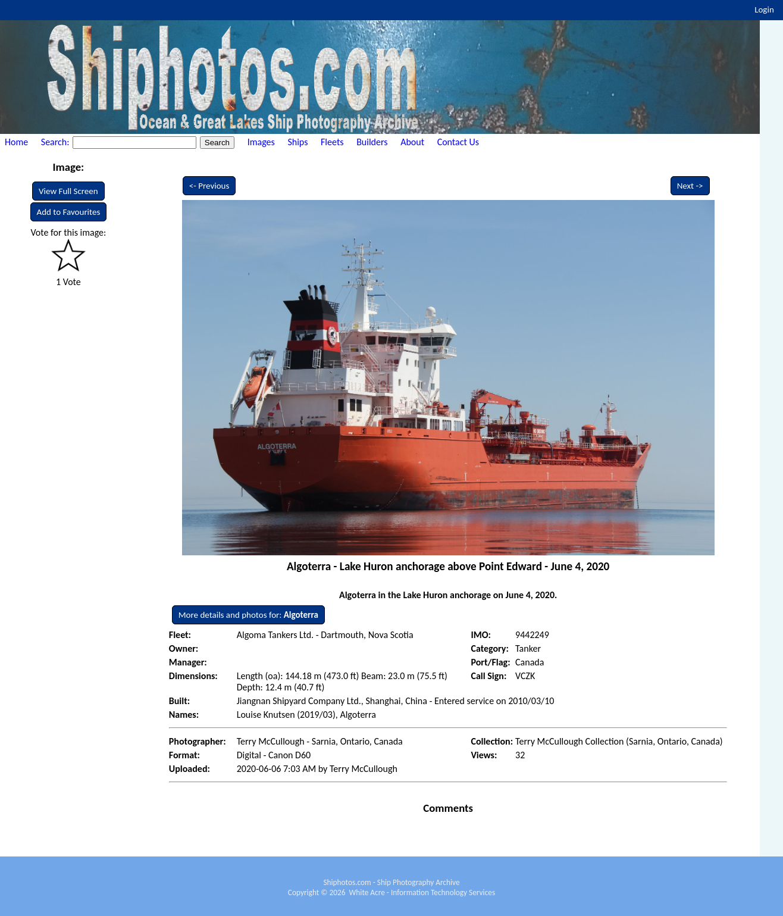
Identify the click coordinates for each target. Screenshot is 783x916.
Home (16, 142)
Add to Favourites (69, 212)
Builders (371, 142)
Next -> (690, 185)
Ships (297, 142)
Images (261, 142)
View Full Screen (68, 191)
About (412, 142)
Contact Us (458, 142)
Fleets (332, 142)
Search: (56, 142)
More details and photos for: (248, 614)
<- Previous (209, 185)
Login (764, 9)
